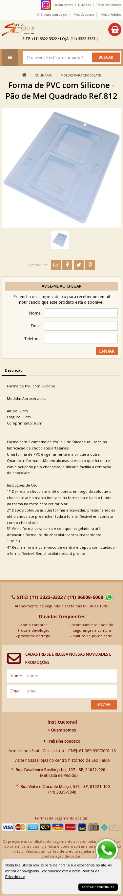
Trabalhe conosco (62, 741)
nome (16, 676)
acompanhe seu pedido (92, 624)
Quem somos (62, 730)
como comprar (34, 624)
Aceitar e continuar (98, 887)
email (15, 691)
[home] (18, 29)
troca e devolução (34, 630)
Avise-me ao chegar (61, 286)
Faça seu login (55, 14)
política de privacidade (92, 635)
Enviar (104, 704)
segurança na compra (92, 630)
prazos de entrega (34, 635)
